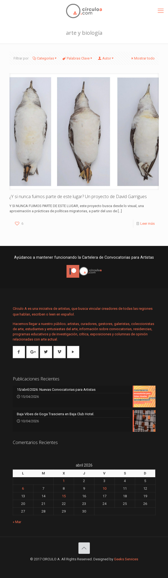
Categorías (45, 58)
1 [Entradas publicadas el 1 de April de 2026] (64, 481)
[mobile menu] (160, 10)
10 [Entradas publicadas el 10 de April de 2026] (104, 488)
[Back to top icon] (84, 548)
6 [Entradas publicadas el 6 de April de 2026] (23, 488)
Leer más (147, 223)
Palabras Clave (77, 58)
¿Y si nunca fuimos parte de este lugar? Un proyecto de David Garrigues (78, 196)
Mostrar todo (143, 58)
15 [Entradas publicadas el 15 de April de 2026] (64, 496)
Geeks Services (126, 559)
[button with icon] (19, 352)
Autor (106, 58)
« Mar (17, 522)
